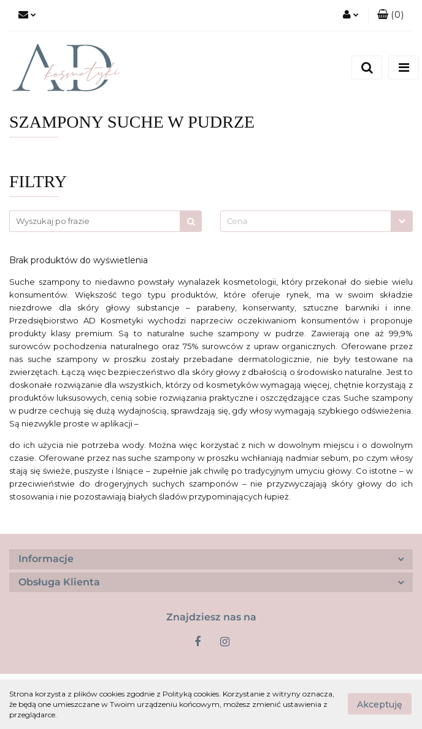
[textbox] (306, 221)
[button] (390, 15)
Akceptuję (379, 704)
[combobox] (316, 221)
